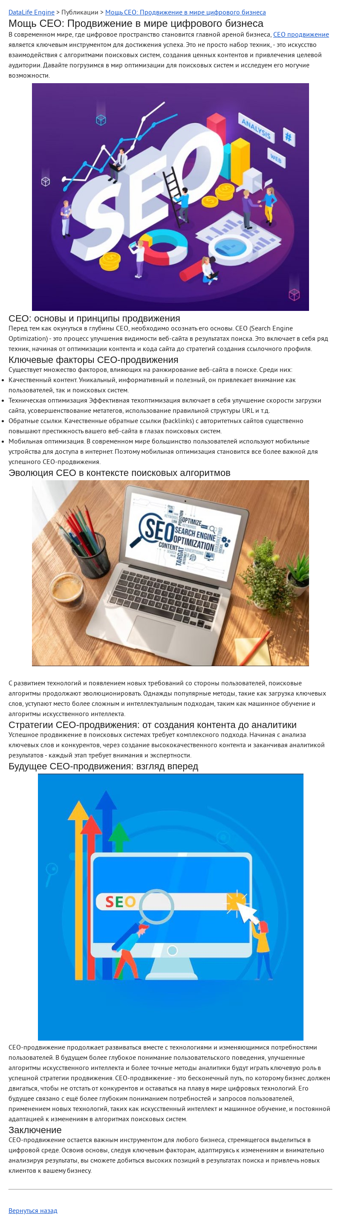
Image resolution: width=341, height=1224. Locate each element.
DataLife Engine (32, 13)
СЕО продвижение (301, 35)
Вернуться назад (33, 1211)
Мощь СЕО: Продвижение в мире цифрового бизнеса (185, 13)
